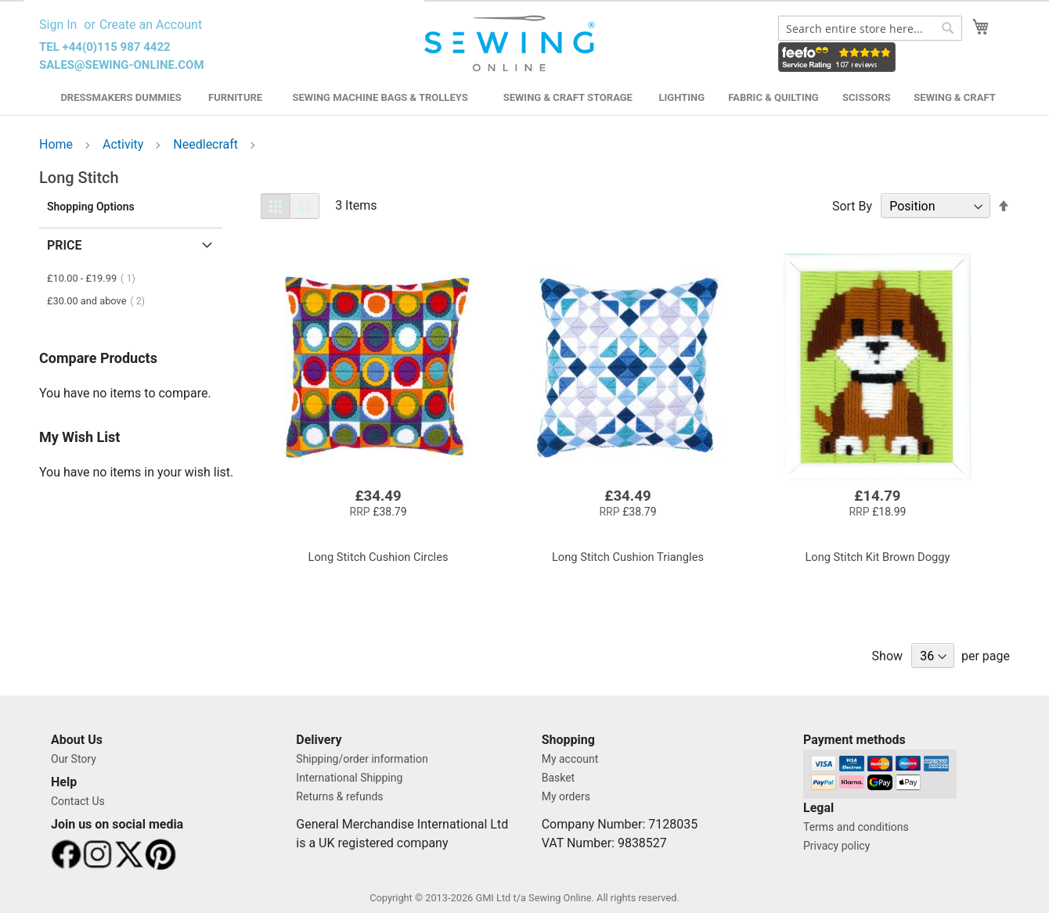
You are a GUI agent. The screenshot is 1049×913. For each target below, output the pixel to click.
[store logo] (511, 44)
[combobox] (870, 28)
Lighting (682, 97)
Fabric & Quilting (773, 97)
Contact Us (78, 801)
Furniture (235, 97)
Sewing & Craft (954, 97)
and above (100, 301)
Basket (558, 777)
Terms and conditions (856, 827)
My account (570, 759)
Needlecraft (207, 144)
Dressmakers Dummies (120, 97)
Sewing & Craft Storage (568, 97)
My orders (566, 796)
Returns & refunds (339, 796)
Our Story (73, 759)
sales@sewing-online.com (121, 65)
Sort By (852, 206)
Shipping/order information (361, 759)
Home (57, 144)
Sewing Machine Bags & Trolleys (379, 97)
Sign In (58, 24)
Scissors (866, 97)
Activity (124, 144)
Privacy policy (836, 845)
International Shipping (349, 777)
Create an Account (150, 24)
